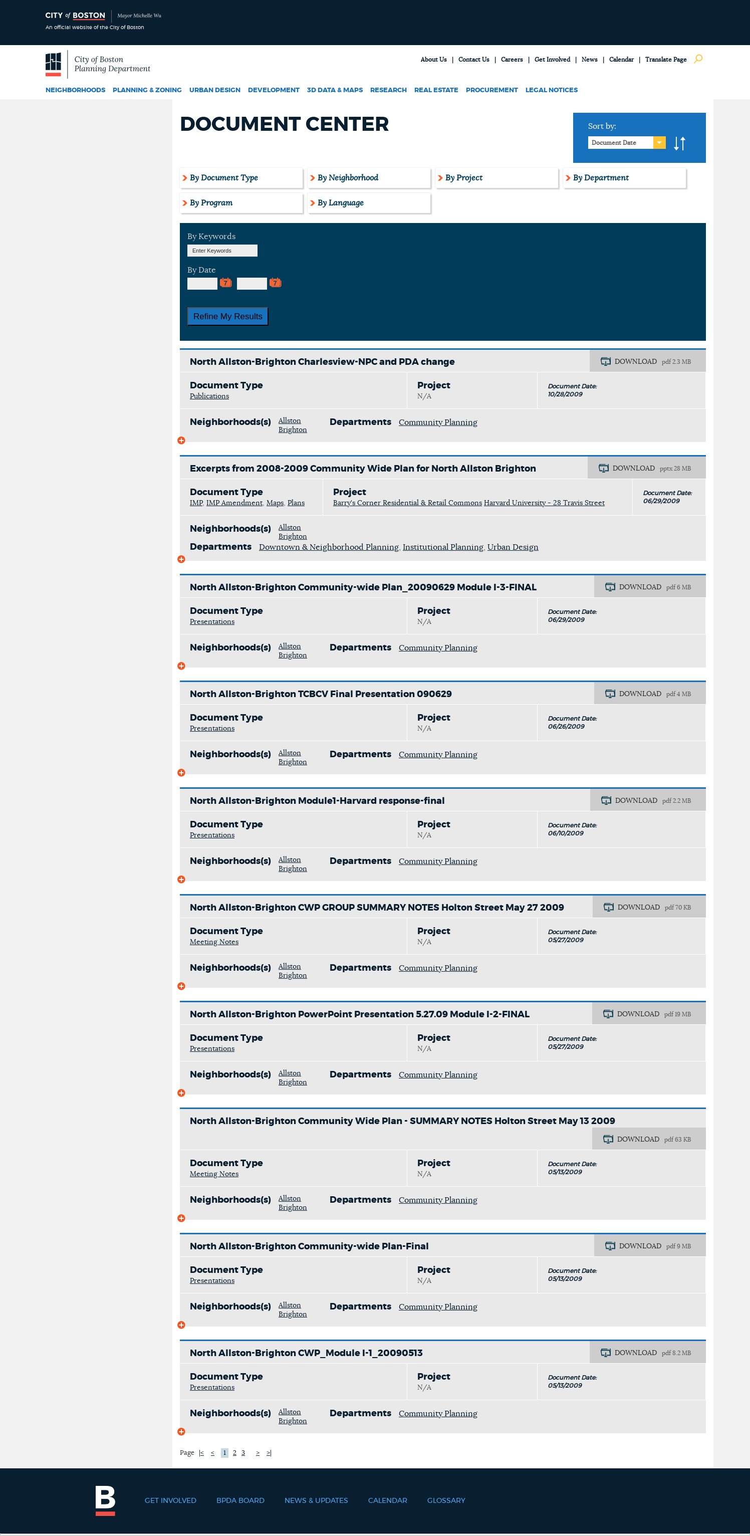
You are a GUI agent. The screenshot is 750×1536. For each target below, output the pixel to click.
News (590, 60)
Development (274, 90)
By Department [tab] (601, 178)
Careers (512, 60)
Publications (209, 396)
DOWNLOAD (636, 361)
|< (201, 1453)
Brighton (293, 429)
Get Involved (552, 60)
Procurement (492, 90)
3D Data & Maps (335, 90)
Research (388, 90)
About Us (434, 60)
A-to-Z (680, 143)
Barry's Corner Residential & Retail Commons (407, 503)
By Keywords (211, 237)
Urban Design (214, 90)
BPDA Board (240, 1500)
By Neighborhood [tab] (348, 178)
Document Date (614, 143)
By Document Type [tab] (224, 178)
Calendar (621, 60)
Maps (275, 503)
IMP (196, 503)
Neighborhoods (75, 90)
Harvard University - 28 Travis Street (544, 503)
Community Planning (438, 422)
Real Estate (436, 90)
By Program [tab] (211, 203)
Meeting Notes (214, 942)
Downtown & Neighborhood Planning (329, 547)
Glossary (446, 1500)
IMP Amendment (234, 503)
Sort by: (602, 126)
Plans (296, 503)
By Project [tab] (463, 178)
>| (269, 1453)
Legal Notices (552, 90)
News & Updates (316, 1500)
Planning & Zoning (147, 90)
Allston (290, 420)
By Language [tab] (341, 203)
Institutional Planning (443, 547)
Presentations (212, 621)
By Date (201, 270)
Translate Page (666, 60)
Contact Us (473, 60)
